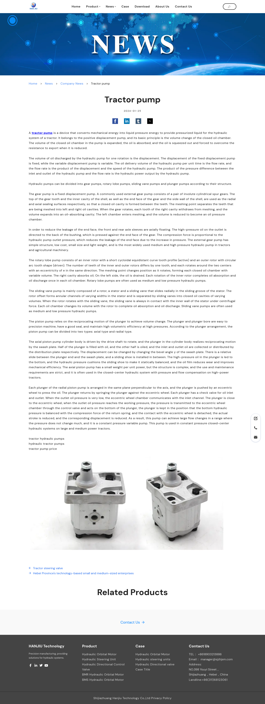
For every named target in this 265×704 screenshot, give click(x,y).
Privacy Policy (161, 698)
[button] (115, 121)
